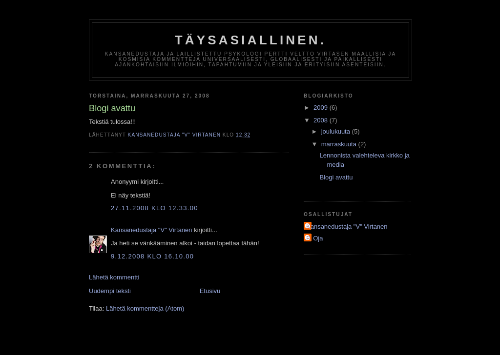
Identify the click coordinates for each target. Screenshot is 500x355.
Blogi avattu (336, 177)
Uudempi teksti (110, 291)
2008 (321, 120)
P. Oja (314, 238)
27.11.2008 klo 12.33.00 (154, 208)
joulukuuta (336, 131)
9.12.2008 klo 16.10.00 (152, 256)
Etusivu (210, 291)
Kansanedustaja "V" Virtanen (151, 230)
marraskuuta (339, 144)
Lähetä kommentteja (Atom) (145, 308)
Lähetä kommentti (114, 277)
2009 (321, 107)
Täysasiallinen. (251, 40)
